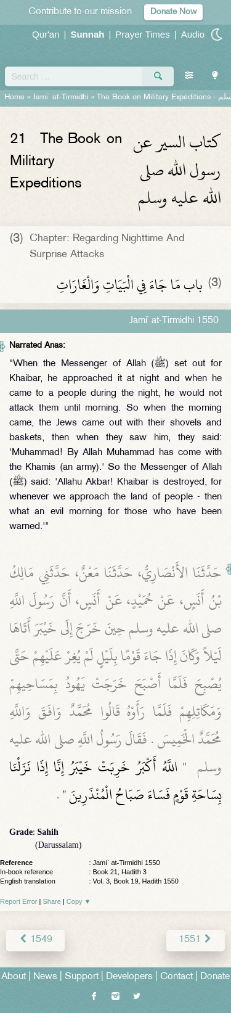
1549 (35, 940)
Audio (193, 34)
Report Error (19, 901)
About (13, 977)
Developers (129, 977)
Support (82, 977)
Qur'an (46, 34)
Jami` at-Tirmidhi (61, 97)
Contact (176, 977)
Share (52, 901)
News (45, 977)
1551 (196, 940)
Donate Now (173, 12)
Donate (215, 977)
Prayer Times (142, 34)
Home (14, 97)
